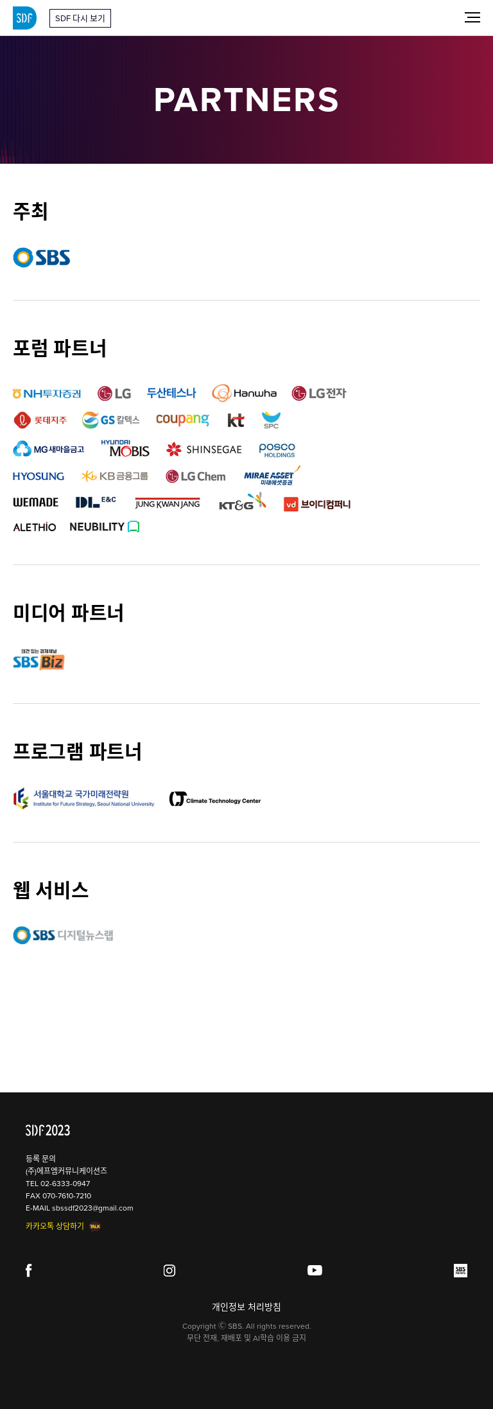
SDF (25, 18)
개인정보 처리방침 (246, 1307)
